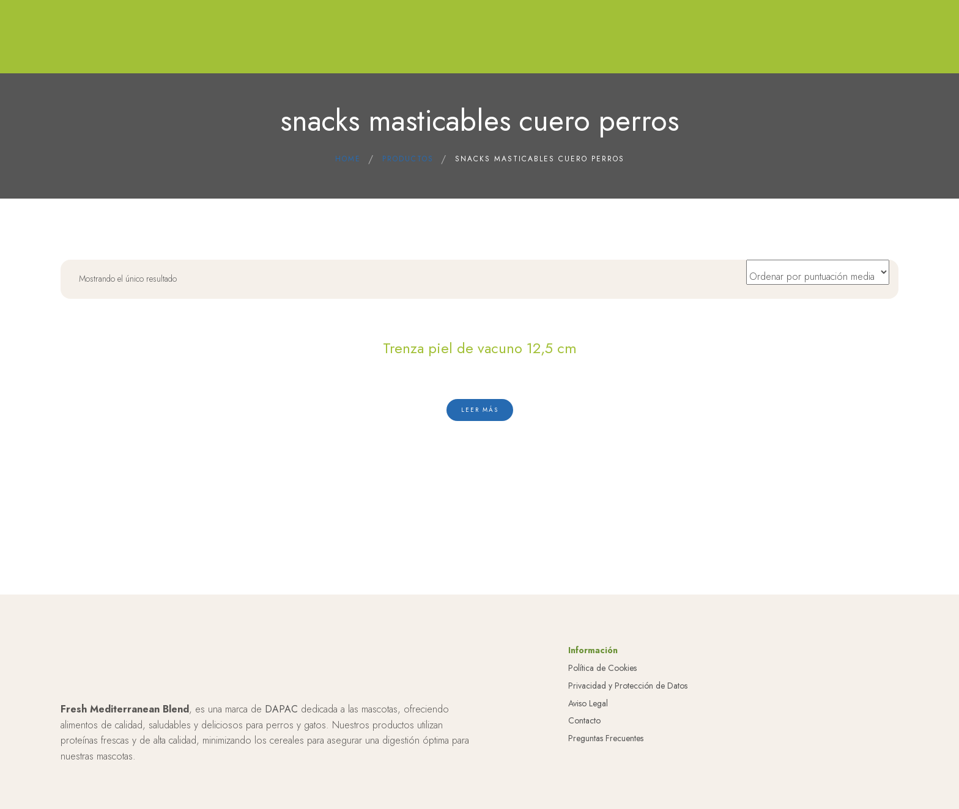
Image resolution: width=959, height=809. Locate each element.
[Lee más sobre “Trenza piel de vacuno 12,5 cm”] (479, 410)
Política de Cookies (602, 668)
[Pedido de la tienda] (817, 272)
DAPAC (281, 709)
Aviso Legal (588, 703)
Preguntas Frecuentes (605, 738)
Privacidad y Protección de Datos (627, 685)
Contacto (584, 720)
